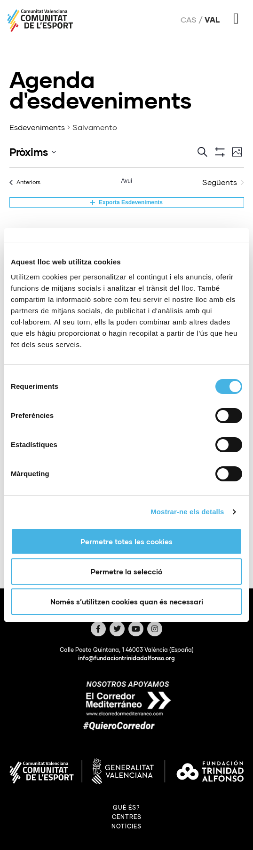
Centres (127, 816)
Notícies (126, 826)
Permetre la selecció (126, 571)
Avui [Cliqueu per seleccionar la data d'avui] (126, 181)
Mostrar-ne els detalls (187, 512)
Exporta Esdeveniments (126, 202)
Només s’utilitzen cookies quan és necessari (126, 601)
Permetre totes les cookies (126, 541)
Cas (189, 19)
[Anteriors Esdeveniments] (24, 182)
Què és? (126, 807)
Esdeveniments (37, 127)
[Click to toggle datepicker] (32, 152)
